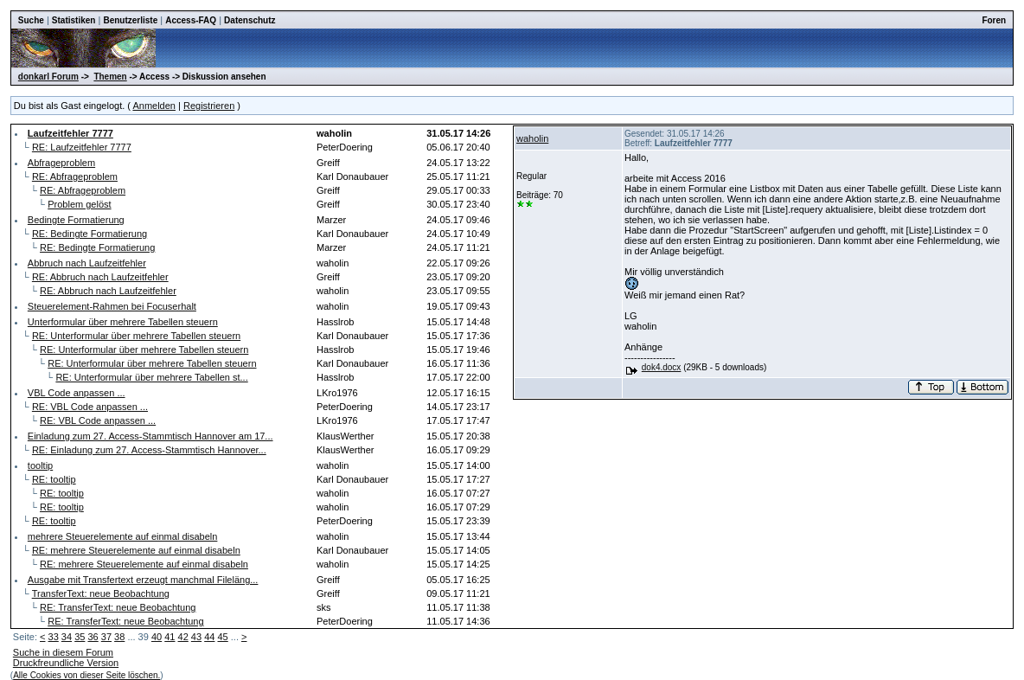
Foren (994, 20)
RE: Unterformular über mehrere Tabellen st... (151, 377)
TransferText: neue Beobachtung (101, 593)
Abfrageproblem (61, 162)
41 (169, 637)
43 (196, 637)
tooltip (40, 465)
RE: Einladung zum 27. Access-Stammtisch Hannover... (149, 450)
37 (106, 637)
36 (92, 637)
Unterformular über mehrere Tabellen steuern (123, 322)
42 (183, 637)
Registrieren (208, 105)
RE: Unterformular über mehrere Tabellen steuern (136, 335)
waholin (532, 138)
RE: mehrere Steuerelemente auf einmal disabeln (136, 550)
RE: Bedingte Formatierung (89, 233)
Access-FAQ (190, 20)
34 (66, 637)
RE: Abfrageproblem (75, 176)
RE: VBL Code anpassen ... (90, 406)
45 (222, 637)
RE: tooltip (54, 479)
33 (53, 637)
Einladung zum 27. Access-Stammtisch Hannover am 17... (150, 436)
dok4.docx (662, 367)
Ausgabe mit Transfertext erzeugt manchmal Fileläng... (143, 579)
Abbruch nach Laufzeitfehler (87, 263)
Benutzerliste (130, 20)
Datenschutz (249, 20)
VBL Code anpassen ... (76, 393)
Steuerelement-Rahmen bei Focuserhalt (112, 306)
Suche (31, 20)
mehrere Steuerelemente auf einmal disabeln (123, 536)
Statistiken (74, 20)
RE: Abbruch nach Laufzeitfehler (100, 277)
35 (79, 637)
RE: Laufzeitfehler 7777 (81, 147)
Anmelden (154, 105)
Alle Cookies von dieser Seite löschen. (86, 675)
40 (156, 637)
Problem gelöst (79, 204)
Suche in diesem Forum (63, 652)
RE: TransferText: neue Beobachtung (117, 607)
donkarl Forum (48, 76)
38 (119, 637)
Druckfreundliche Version (65, 663)
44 (209, 637)
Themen (109, 76)
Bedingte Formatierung (76, 220)
